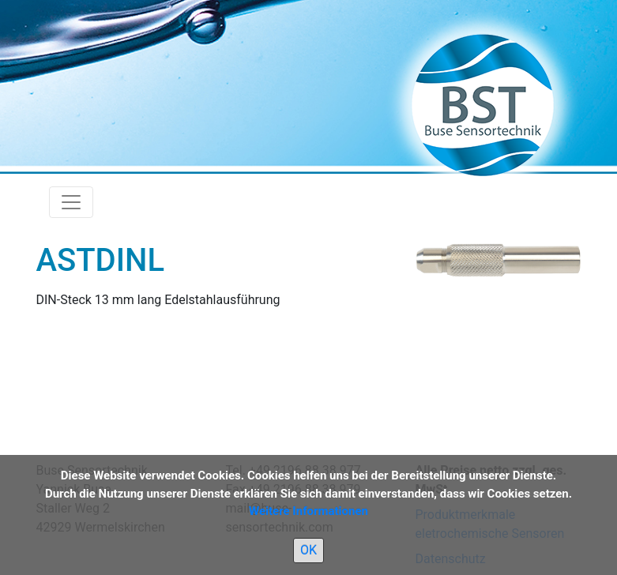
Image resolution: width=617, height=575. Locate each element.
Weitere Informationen (308, 511)
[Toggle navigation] (71, 202)
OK (308, 550)
